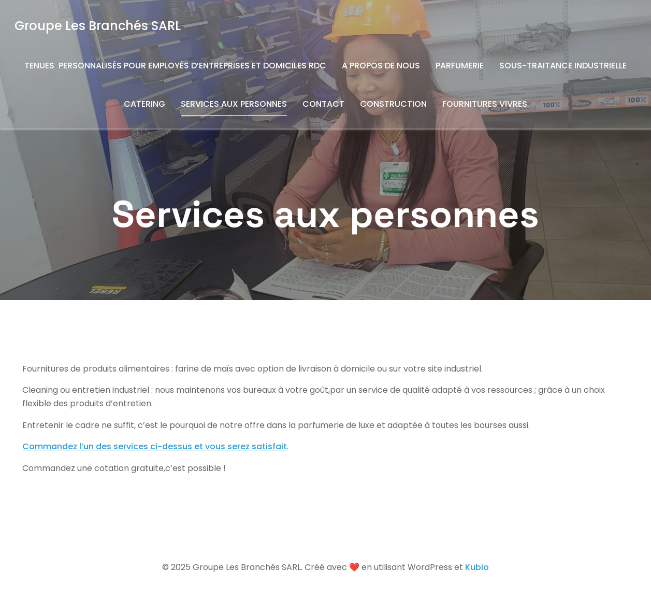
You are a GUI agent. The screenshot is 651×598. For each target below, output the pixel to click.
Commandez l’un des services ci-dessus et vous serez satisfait (154, 446)
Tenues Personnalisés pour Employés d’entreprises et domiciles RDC (175, 66)
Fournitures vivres (484, 104)
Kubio (477, 567)
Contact (323, 104)
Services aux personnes (234, 104)
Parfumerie (460, 66)
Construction (393, 104)
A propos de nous (381, 66)
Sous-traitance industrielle (563, 66)
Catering (144, 104)
